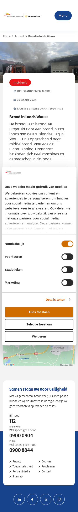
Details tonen (55, 299)
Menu (63, 15)
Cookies (46, 461)
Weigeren (39, 336)
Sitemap (17, 476)
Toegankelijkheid (22, 466)
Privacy (16, 461)
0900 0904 (21, 435)
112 (12, 421)
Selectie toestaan (39, 324)
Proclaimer (48, 466)
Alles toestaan (39, 312)
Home (7, 36)
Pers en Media (21, 471)
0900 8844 (21, 450)
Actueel (19, 36)
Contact (46, 471)
